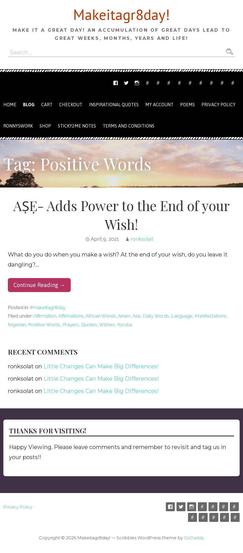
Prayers (71, 324)
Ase (136, 316)
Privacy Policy (232, 82)
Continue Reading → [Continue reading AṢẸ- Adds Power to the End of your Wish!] (39, 285)
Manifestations (210, 316)
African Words (101, 316)
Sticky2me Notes (77, 125)
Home (9, 104)
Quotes (89, 324)
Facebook (115, 82)
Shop (179, 82)
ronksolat (141, 239)
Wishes (107, 324)
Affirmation (44, 316)
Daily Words (156, 316)
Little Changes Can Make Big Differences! (101, 366)
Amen (124, 316)
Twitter (126, 82)
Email (158, 82)
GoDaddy (194, 537)
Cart (190, 82)
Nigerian (17, 324)
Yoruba (124, 324)
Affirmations (71, 316)
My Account (211, 82)
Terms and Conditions (222, 82)
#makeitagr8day (47, 307)
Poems (187, 104)
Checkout (200, 82)
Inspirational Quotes (114, 104)
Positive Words (44, 324)
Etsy (147, 82)
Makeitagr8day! (121, 14)
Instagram (136, 82)
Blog (29, 104)
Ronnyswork (168, 82)
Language (181, 316)
